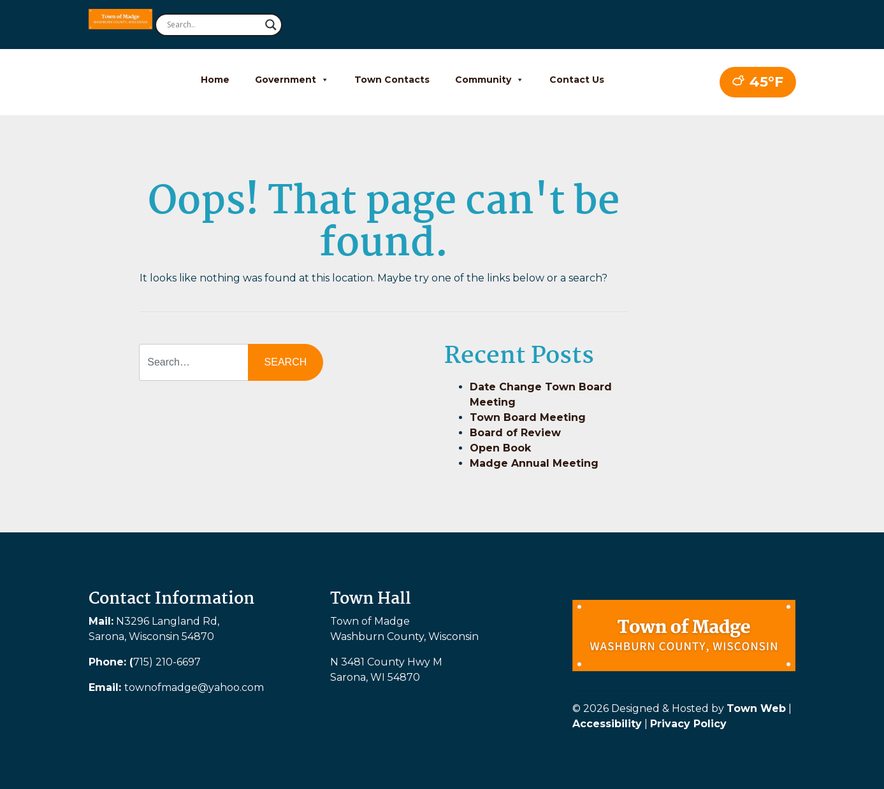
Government (292, 79)
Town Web (756, 708)
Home (215, 79)
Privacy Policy (688, 724)
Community (489, 79)
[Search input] (213, 25)
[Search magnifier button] (271, 25)
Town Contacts (392, 79)
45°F (757, 81)
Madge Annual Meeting (534, 463)
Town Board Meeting (528, 417)
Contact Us (576, 79)
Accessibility (607, 724)
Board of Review (515, 433)
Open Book (500, 448)
